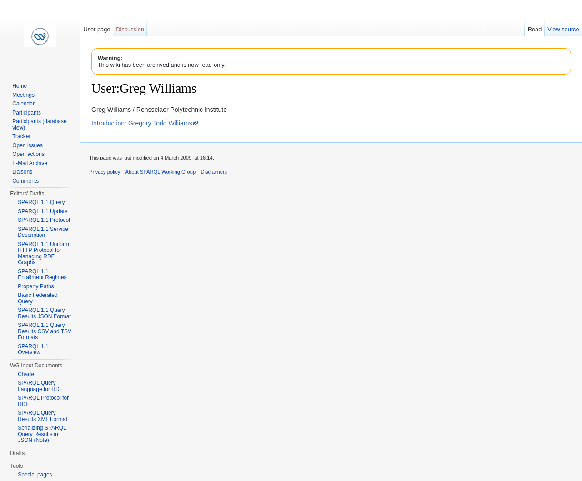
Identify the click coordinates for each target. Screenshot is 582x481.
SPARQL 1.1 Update (42, 211)
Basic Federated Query (37, 298)
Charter (27, 374)
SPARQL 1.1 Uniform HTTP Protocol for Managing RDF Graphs (43, 253)
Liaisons (22, 172)
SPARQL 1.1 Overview (33, 349)
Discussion (130, 29)
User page (96, 29)
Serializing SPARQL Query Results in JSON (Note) (42, 434)
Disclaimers (214, 172)
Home (19, 86)
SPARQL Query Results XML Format (42, 416)
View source (563, 29)
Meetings (23, 95)
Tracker (21, 136)
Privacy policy (104, 172)
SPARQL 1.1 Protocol (44, 220)
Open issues (27, 145)
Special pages (35, 474)
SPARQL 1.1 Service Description (43, 232)
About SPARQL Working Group (160, 172)
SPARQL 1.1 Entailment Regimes (42, 274)
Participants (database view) (39, 124)
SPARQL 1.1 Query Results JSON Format (44, 313)
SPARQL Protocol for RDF (43, 401)
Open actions (28, 154)
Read (535, 29)
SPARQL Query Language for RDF (40, 386)
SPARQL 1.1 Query (41, 202)
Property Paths (36, 286)
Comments (25, 181)
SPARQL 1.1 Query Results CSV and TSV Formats (44, 331)
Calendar (23, 103)
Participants (26, 113)
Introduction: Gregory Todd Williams (141, 123)
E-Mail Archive (29, 163)
